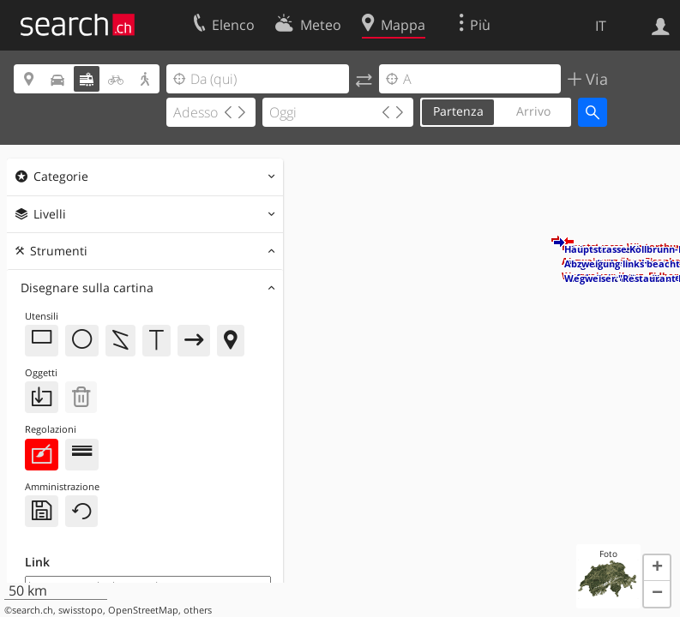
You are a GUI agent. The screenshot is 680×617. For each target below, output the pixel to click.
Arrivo (533, 111)
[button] (557, 242)
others (198, 610)
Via (594, 79)
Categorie (60, 176)
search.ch (32, 610)
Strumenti (58, 251)
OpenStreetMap (143, 610)
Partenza (458, 111)
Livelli (49, 214)
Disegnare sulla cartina (87, 287)
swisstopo (80, 610)
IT (600, 25)
